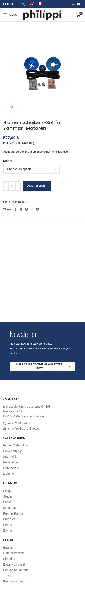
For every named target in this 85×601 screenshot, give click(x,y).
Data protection (13, 553)
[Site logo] (42, 14)
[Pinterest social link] (26, 209)
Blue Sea (9, 519)
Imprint (8, 547)
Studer (7, 496)
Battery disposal (14, 564)
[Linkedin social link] (32, 209)
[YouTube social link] (79, 4)
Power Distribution (15, 445)
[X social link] (21, 209)
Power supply (12, 451)
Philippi (8, 491)
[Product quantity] (12, 186)
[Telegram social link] (37, 209)
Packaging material (16, 570)
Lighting (8, 473)
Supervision (11, 456)
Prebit (7, 502)
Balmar (8, 530)
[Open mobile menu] (10, 14)
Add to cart (37, 185)
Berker (7, 525)
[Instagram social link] (73, 4)
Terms (7, 575)
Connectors (11, 468)
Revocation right (14, 581)
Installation (10, 462)
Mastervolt (10, 508)
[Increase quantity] (18, 186)
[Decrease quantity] (6, 186)
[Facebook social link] (67, 4)
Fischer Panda (13, 513)
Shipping (28, 143)
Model (7, 161)
